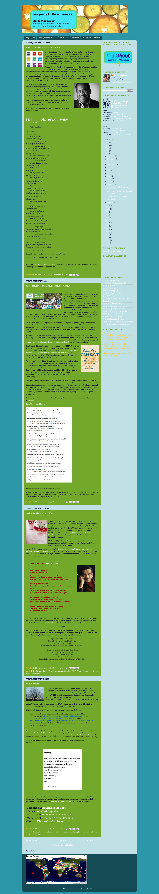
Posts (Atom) (40, 851)
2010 (107, 237)
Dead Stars (30, 404)
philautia (66, 671)
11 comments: (59, 275)
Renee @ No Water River (112, 316)
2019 (107, 212)
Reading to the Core (54, 807)
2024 (107, 148)
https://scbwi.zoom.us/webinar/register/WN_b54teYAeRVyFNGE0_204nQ (62, 659)
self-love (95, 671)
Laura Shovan (108, 301)
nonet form (68, 832)
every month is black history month (44, 47)
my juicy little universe (119, 105)
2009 (108, 240)
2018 (107, 215)
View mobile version (62, 845)
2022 (107, 154)
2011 (107, 234)
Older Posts (93, 840)
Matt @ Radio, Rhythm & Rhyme (115, 311)
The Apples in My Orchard (121, 119)
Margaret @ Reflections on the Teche (116, 306)
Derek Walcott (51, 564)
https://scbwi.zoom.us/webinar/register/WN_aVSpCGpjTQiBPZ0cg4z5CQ (62, 645)
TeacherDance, (51, 623)
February (111, 184)
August (110, 168)
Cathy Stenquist (117, 115)
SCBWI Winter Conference (81, 671)
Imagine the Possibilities (119, 117)
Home (63, 840)
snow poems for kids (33, 834)
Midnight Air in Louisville (47, 119)
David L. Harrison (109, 288)
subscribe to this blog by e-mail (114, 251)
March (110, 182)
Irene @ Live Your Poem (112, 293)
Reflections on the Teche (56, 814)
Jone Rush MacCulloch (119, 103)
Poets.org (31, 400)
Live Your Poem (117, 107)
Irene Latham (49, 832)
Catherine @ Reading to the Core (115, 283)
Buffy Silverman (117, 132)
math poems (59, 832)
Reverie (115, 113)
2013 (107, 229)
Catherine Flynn (37, 832)
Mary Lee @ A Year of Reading (114, 309)
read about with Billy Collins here (43, 733)
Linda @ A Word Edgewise (113, 303)
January (110, 202)
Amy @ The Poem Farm (112, 280)
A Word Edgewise (48, 811)
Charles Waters (109, 286)
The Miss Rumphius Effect (44, 264)
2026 (107, 142)
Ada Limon (40, 404)
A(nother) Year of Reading (57, 818)
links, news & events (47, 38)
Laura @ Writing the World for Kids (116, 298)
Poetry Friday (78, 832)
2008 (108, 243)
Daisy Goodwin (36, 671)
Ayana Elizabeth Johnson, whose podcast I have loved (47, 342)
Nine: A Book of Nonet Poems (83, 735)
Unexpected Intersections (61, 801)
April (109, 179)
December (111, 156)
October (110, 162)
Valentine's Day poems (34, 673)
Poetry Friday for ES (91, 38)
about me (64, 38)
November (111, 159)
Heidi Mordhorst (120, 75)
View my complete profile (121, 83)
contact (75, 38)
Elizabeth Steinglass (110, 291)
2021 (107, 206)
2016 (107, 220)
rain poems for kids (90, 832)
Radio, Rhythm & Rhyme (119, 101)
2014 (107, 226)
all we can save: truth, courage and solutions (48, 286)
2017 (107, 217)
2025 (107, 145)
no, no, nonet (32, 684)
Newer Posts (32, 840)
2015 (107, 223)
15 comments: (58, 502)
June (109, 173)
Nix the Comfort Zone (50, 821)
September (111, 165)
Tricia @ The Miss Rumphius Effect (116, 324)
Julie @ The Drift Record (112, 296)
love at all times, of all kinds (39, 513)
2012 (107, 232)
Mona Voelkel (116, 128)
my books (30, 38)
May (109, 176)
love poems (58, 671)
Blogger (93, 889)
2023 (107, 151)
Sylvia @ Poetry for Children (113, 319)
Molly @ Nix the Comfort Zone (114, 314)
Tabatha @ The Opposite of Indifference (118, 322)
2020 (108, 209)
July (109, 170)
